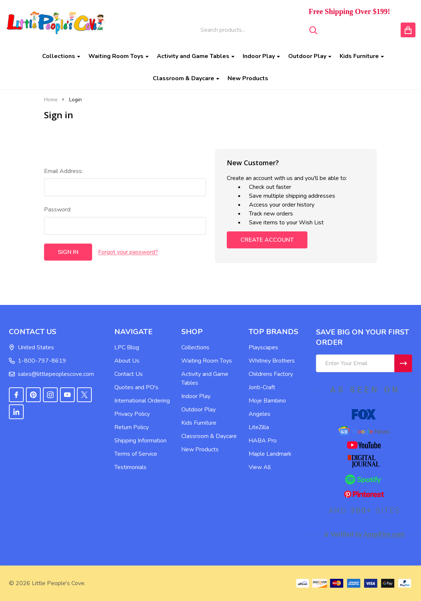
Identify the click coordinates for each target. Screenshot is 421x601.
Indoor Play (259, 56)
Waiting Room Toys (116, 56)
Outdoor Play (307, 56)
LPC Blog (126, 347)
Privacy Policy (132, 414)
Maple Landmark (270, 454)
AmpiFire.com (384, 534)
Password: (57, 210)
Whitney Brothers (272, 361)
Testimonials (130, 467)
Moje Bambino (267, 401)
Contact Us (128, 374)
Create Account (267, 240)
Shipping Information (140, 441)
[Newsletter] (403, 363)
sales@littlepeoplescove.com (51, 374)
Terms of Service (135, 454)
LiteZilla (259, 427)
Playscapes (263, 347)
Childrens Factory (271, 374)
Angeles (259, 414)
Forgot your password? (128, 252)
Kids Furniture (359, 56)
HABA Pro (263, 441)
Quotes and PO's (136, 387)
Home (51, 99)
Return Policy (131, 427)
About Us (126, 361)
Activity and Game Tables (193, 56)
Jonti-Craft (262, 387)
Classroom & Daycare (183, 78)
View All (260, 467)
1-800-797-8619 (37, 361)
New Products (248, 78)
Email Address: (63, 171)
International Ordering (142, 401)
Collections (58, 56)
